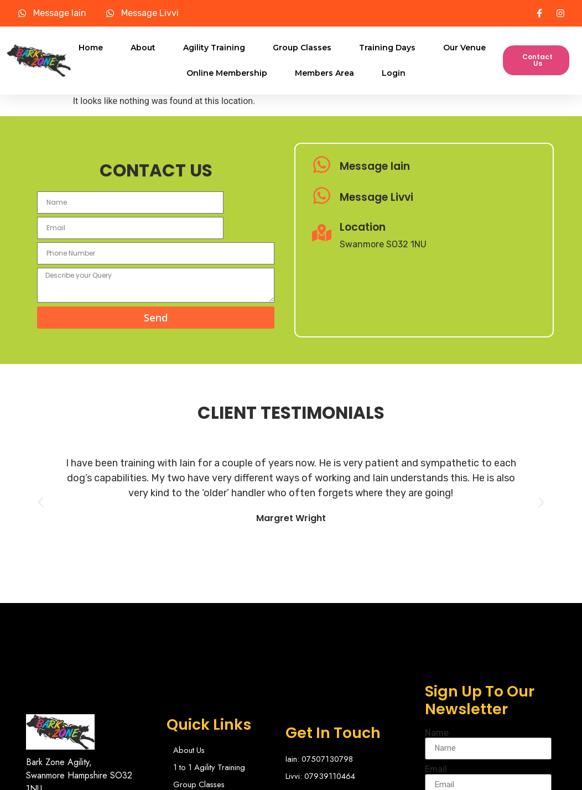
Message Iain (375, 165)
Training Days (387, 48)
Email (446, 671)
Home (91, 48)
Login (394, 73)
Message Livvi (376, 196)
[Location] (321, 233)
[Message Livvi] (321, 196)
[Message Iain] (321, 165)
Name (447, 634)
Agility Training (214, 48)
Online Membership (226, 73)
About (143, 48)
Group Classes (302, 48)
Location (363, 226)
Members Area (324, 73)
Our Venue (464, 48)
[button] (17, 467)
